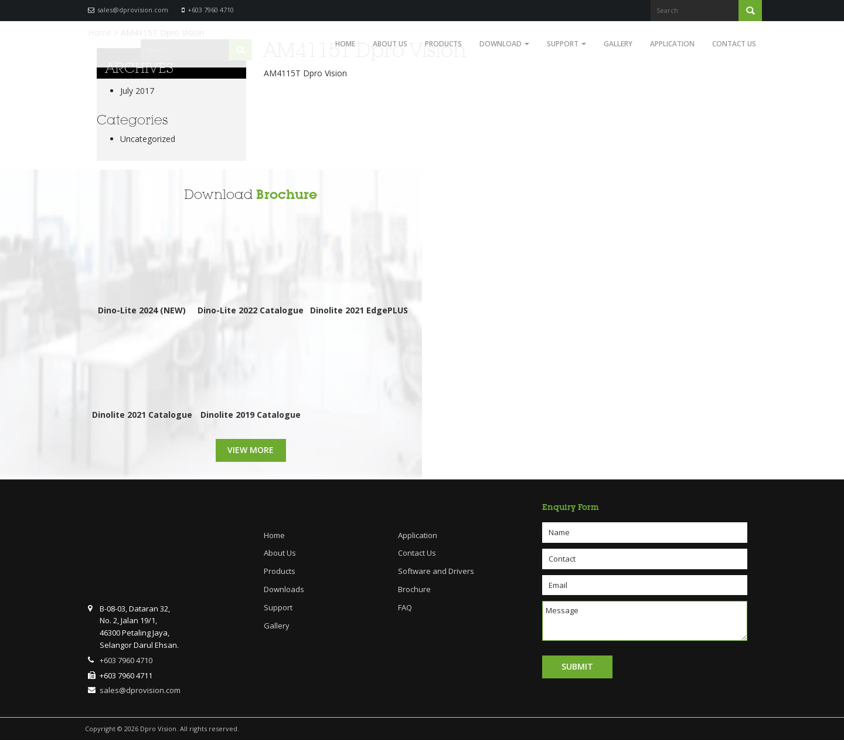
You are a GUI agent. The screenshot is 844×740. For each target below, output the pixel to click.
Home (345, 44)
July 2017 (137, 90)
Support (566, 44)
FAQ (405, 607)
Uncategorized (147, 138)
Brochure (286, 194)
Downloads (284, 589)
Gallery (618, 44)
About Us (390, 44)
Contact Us (734, 44)
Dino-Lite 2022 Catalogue (251, 310)
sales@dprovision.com (132, 9)
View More (250, 449)
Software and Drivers (436, 571)
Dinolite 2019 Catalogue (250, 414)
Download (504, 44)
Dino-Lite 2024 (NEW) (142, 310)
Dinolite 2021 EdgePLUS (359, 310)
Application (672, 44)
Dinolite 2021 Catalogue (142, 414)
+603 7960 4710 (211, 9)
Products (443, 44)
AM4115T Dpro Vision (305, 73)
